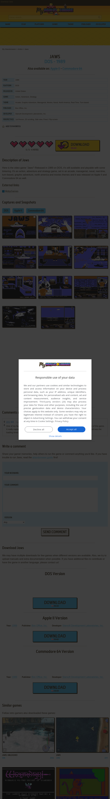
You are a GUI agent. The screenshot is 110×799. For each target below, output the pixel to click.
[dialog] (55, 399)
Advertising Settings (43, 418)
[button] (55, 436)
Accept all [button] (71, 429)
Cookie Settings (46, 421)
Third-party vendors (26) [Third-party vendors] (52, 401)
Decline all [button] (38, 429)
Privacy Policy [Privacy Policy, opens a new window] (61, 421)
